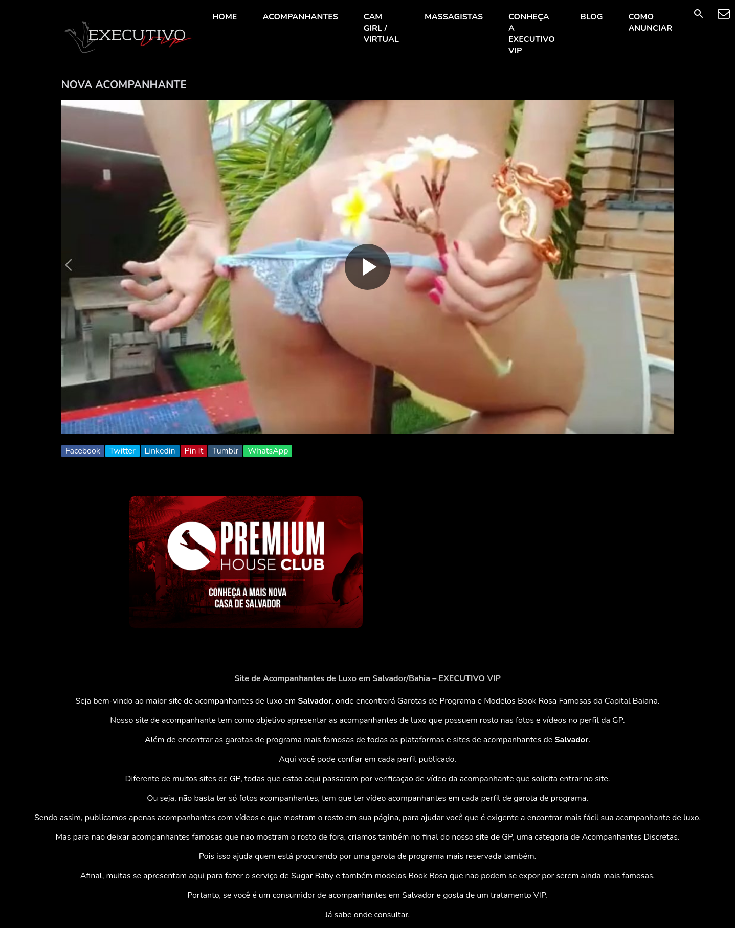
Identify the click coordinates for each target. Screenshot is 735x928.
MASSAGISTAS (454, 16)
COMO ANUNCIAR (650, 22)
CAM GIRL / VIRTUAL (381, 28)
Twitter (122, 451)
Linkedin (160, 451)
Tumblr (225, 451)
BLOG (592, 16)
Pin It (194, 451)
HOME (224, 16)
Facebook (82, 451)
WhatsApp (268, 451)
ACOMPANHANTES (300, 16)
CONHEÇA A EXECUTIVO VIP (531, 33)
